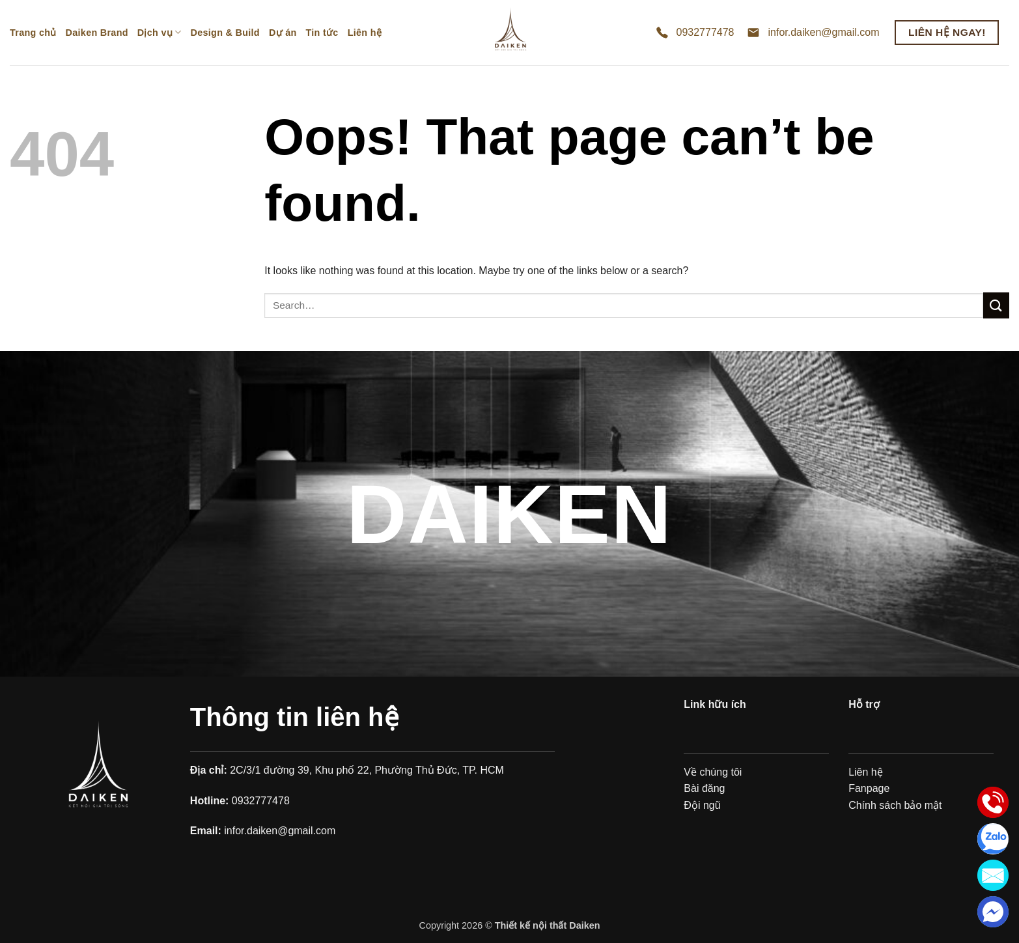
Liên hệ (365, 32)
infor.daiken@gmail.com (823, 32)
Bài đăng (704, 788)
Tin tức (322, 32)
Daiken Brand (97, 32)
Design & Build (225, 32)
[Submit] (996, 305)
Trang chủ (33, 32)
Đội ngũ (702, 805)
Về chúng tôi (713, 772)
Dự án (283, 32)
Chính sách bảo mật (895, 805)
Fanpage (868, 788)
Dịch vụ (159, 32)
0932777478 (705, 32)
